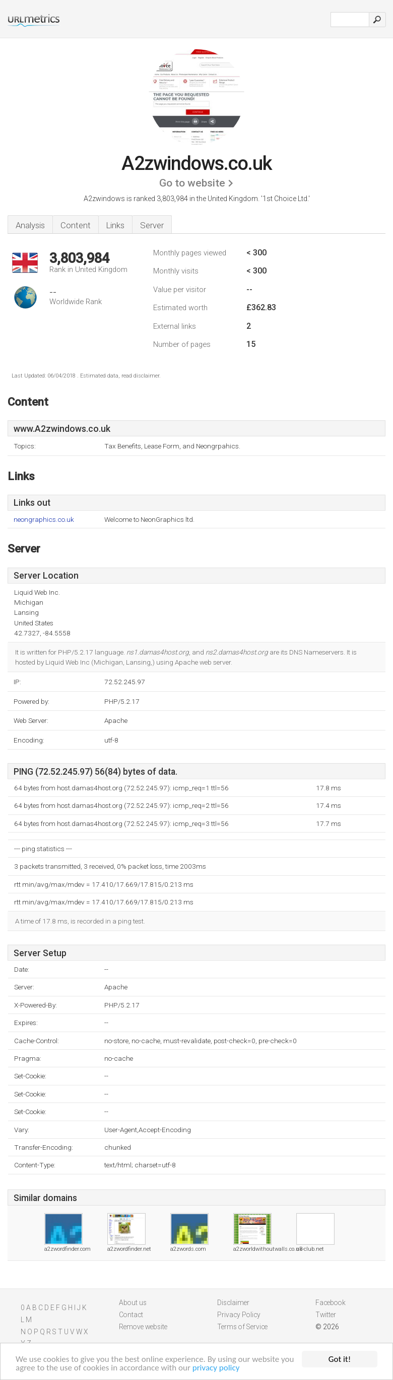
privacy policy (216, 1368)
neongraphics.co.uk (44, 519)
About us (133, 1303)
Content (75, 225)
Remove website (143, 1327)
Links (115, 225)
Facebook (330, 1303)
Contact (131, 1315)
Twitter (325, 1315)
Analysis (30, 225)
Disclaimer (233, 1303)
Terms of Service (242, 1327)
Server (152, 225)
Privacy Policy (238, 1315)
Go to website (192, 183)
